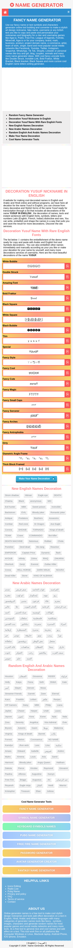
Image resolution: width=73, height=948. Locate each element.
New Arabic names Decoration (25, 129)
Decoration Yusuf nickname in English (30, 118)
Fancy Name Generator (36, 808)
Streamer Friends (13, 693)
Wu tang (40, 547)
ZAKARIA (59, 558)
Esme (43, 716)
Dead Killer (10, 575)
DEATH (57, 495)
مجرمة (48, 630)
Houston (9, 676)
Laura (57, 711)
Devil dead (25, 547)
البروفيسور (10, 601)
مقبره (7, 595)
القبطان (39, 647)
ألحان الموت (30, 607)
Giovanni (63, 768)
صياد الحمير (21, 612)
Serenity (20, 722)
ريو (55, 595)
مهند (46, 595)
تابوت (7, 653)
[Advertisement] (36, 89)
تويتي (16, 635)
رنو (58, 630)
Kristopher (10, 791)
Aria (44, 756)
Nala (65, 716)
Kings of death (57, 529)
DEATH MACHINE (14, 541)
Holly (7, 682)
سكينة (58, 745)
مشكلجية (52, 618)
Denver (30, 688)
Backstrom (10, 512)
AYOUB (8, 558)
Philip (48, 705)
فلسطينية (37, 618)
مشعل (52, 641)
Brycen (8, 728)
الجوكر (19, 653)
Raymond (48, 768)
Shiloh (53, 682)
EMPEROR (10, 552)
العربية (42, 943)
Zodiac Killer (50, 564)
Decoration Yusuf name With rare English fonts (35, 122)
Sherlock (9, 564)
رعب (31, 653)
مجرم (57, 601)
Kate (64, 682)
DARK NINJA (43, 570)
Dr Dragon (39, 524)
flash (58, 552)
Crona (8, 570)
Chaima (9, 501)
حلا (17, 607)
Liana (59, 705)
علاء (47, 601)
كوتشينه (36, 612)
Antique (8, 518)
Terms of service (16, 899)
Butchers (38, 518)
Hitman (28, 495)
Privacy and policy (17, 894)
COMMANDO (35, 535)
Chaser (21, 711)
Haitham (60, 762)
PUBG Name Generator (36, 835)
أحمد (7, 612)
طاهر (45, 699)
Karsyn (51, 774)
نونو (39, 635)
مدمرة (35, 630)
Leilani (33, 699)
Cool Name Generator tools (24, 139)
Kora (31, 716)
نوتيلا (46, 728)
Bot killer (53, 535)
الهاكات (49, 612)
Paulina (8, 774)
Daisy (25, 705)
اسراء (63, 624)
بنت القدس (10, 624)
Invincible (56, 507)
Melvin (21, 739)
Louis (33, 756)
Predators (23, 518)
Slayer (18, 688)
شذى (7, 589)
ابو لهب (20, 595)
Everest (34, 564)
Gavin (34, 728)
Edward (21, 751)
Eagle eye (43, 495)
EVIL (23, 512)
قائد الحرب (10, 647)
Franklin (20, 699)
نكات (53, 733)
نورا (60, 635)
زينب (49, 635)
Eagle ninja (25, 785)
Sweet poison (38, 507)
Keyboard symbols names (36, 826)
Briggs (23, 779)
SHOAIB (22, 529)
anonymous (35, 501)
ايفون (20, 716)
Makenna (58, 728)
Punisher (9, 547)
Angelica (34, 722)
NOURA (60, 570)
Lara (37, 745)
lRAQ (45, 558)
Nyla (54, 716)
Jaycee (8, 716)
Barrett (42, 733)
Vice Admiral (50, 722)
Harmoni (9, 762)
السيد (29, 658)
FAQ (10, 896)
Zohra (34, 558)
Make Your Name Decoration (24, 136)
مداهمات (25, 647)
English (31, 943)
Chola (60, 541)
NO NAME (53, 739)
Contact (12, 902)
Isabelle (35, 751)
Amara (8, 751)
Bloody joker (38, 512)
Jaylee (8, 711)
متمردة (38, 624)
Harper (34, 711)
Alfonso (22, 774)
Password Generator (36, 852)
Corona (8, 529)
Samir (55, 756)
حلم (18, 658)
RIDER (51, 676)
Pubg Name (14, 891)
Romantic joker (57, 512)
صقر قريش (21, 589)
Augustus (36, 779)
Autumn (21, 728)
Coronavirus (36, 739)
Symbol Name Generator (36, 817)
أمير (7, 688)
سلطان (23, 618)
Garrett (31, 693)
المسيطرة (21, 630)
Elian (38, 791)
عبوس (8, 658)
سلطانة (8, 641)
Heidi (50, 785)
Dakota (8, 768)
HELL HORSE (24, 570)
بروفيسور (22, 641)
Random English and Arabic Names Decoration (35, 132)
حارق (61, 647)
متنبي (23, 601)
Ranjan (57, 699)
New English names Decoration (26, 125)
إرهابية (8, 630)
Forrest (8, 739)
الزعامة (45, 607)
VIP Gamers (11, 705)
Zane (43, 693)
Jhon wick (24, 745)
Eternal (55, 693)
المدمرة (51, 624)
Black (21, 501)
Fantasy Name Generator (36, 870)
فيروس (48, 751)
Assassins (54, 518)
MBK (23, 507)
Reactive (54, 547)
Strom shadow (12, 495)
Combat (9, 524)
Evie (65, 722)
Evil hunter (10, 507)
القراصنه (54, 589)
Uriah (46, 711)
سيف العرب (57, 653)
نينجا (51, 647)
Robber (47, 541)
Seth (41, 682)
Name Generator (39, 5)
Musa (43, 688)
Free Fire (9, 779)
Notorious (33, 541)
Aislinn (61, 751)
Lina (47, 745)
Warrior (63, 785)
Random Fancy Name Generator (26, 115)
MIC (50, 501)
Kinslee (34, 768)
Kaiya (19, 682)
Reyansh (9, 785)
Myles (8, 756)
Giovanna (37, 676)
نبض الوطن (38, 641)
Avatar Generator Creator (36, 861)
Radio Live (13, 889)
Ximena (20, 756)
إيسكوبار (33, 595)
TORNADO (38, 529)
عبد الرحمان (60, 607)
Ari (49, 779)
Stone (24, 575)
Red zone (23, 524)
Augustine (37, 774)
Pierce (21, 768)
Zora (7, 722)
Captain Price (28, 552)
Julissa (50, 791)
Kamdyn (9, 745)
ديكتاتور (24, 624)
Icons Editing (14, 886)
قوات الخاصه (38, 589)
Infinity (22, 558)
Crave (20, 535)
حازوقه (28, 635)
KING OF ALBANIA (43, 575)
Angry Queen (44, 762)
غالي (7, 607)
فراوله (64, 676)
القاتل (39, 785)
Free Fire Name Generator (36, 844)
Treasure (25, 791)
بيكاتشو (42, 653)
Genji (22, 564)
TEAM (8, 535)
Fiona (30, 682)
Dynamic (45, 552)
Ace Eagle (55, 524)
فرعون (36, 601)
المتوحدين (9, 618)
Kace (7, 699)
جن (6, 635)
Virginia (8, 733)
